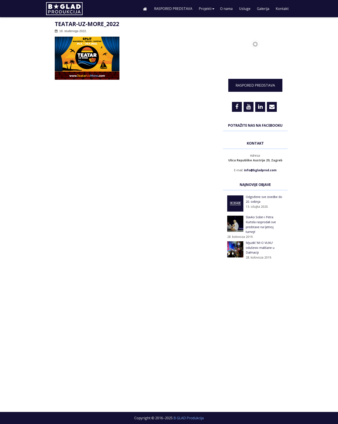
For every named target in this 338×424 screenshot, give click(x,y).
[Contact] (272, 107)
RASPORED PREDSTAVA (255, 85)
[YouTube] (249, 107)
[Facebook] (237, 107)
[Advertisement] (255, 336)
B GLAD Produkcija (73, 9)
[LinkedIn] (260, 107)
